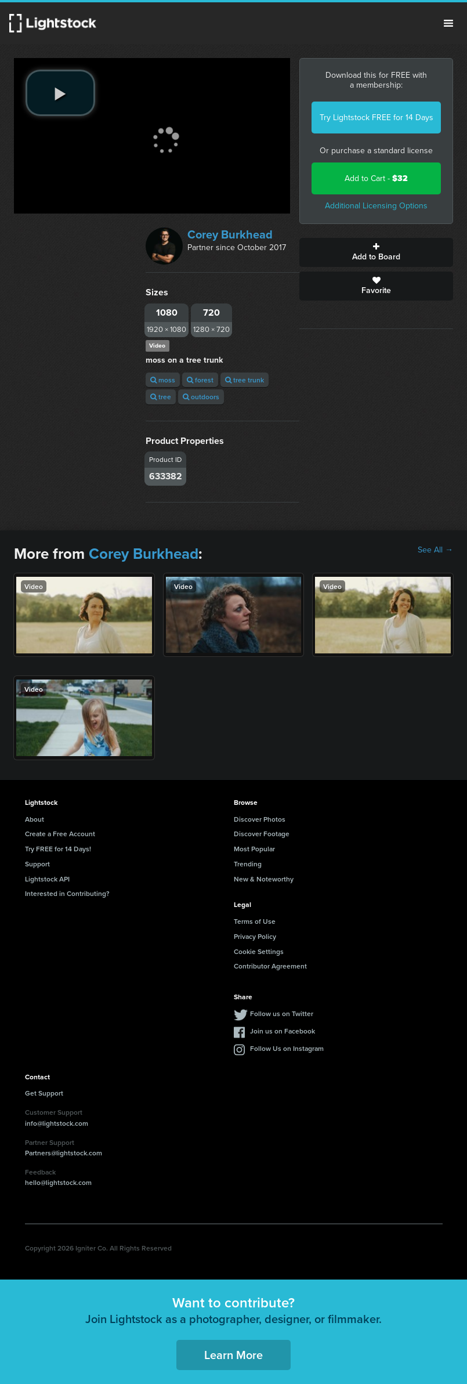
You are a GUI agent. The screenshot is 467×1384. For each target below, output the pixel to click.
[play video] (60, 93)
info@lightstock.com (56, 1123)
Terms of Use (255, 921)
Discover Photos (259, 819)
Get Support (44, 1093)
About (34, 819)
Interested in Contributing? (67, 893)
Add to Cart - (376, 178)
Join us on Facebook (282, 1031)
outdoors (201, 397)
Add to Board (376, 252)
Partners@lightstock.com (63, 1153)
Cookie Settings (259, 951)
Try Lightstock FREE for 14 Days (376, 117)
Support (37, 864)
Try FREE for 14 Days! (58, 849)
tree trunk (244, 380)
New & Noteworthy (264, 879)
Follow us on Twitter (281, 1013)
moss (162, 380)
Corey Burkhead (230, 234)
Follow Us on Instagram (287, 1048)
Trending (248, 864)
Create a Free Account (60, 834)
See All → (435, 550)
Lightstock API (47, 879)
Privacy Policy (255, 936)
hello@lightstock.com (58, 1182)
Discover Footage (261, 834)
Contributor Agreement (270, 966)
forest (200, 380)
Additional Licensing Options (376, 206)
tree (160, 397)
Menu (448, 23)
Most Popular (254, 849)
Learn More (233, 1354)
